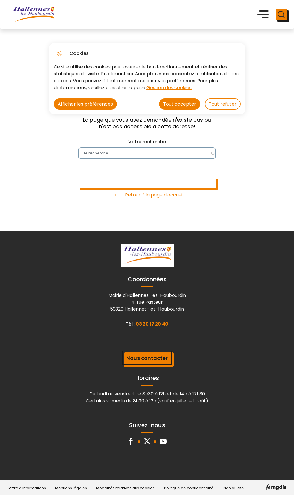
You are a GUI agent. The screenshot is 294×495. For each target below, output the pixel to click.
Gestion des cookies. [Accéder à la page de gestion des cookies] (169, 87)
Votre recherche (147, 141)
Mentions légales (71, 488)
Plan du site (233, 488)
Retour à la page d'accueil (147, 195)
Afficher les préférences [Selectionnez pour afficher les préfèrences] (85, 104)
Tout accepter (179, 104)
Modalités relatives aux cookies (125, 488)
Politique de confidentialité (189, 488)
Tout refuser (223, 104)
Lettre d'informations (27, 488)
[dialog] (147, 78)
